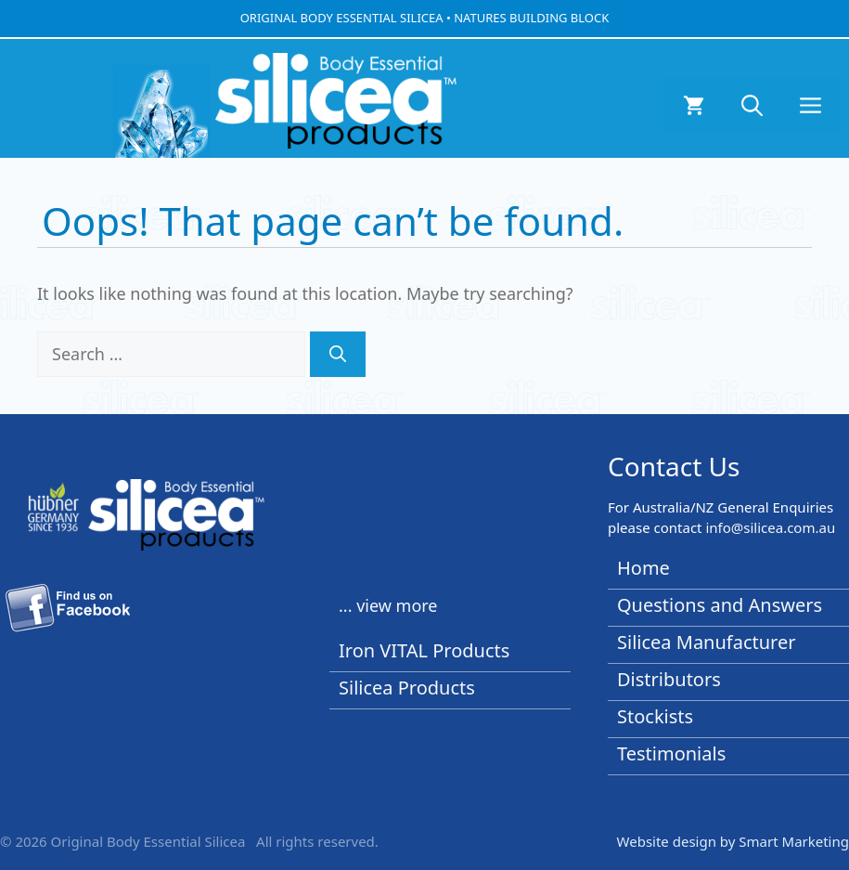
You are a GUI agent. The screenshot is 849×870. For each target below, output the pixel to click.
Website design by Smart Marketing (733, 841)
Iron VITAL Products (424, 650)
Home (643, 567)
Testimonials (671, 753)
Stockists (655, 716)
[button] (752, 105)
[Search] (338, 354)
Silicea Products (407, 687)
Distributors (669, 679)
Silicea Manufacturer (706, 642)
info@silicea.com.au (770, 527)
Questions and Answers (719, 604)
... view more (388, 605)
